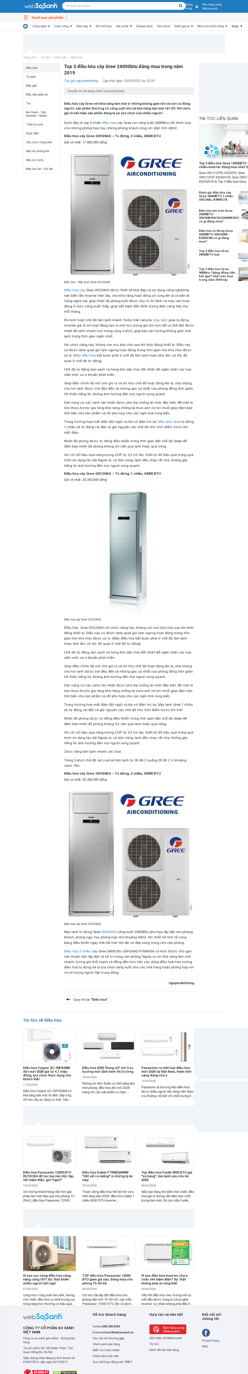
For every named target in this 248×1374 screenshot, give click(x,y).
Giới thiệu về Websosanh (165, 1338)
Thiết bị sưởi (34, 124)
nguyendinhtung (181, 983)
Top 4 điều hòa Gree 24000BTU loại (214, 252)
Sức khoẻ (163, 26)
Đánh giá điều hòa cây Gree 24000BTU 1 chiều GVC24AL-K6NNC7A (216, 196)
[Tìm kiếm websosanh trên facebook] (206, 1333)
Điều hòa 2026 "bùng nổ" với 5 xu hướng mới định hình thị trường (107, 1069)
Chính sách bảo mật (106, 1356)
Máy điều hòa (85, 355)
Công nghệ (40, 26)
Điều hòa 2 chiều (77, 951)
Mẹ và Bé (123, 26)
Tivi (28, 103)
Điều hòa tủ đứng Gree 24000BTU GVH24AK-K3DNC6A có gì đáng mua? (216, 236)
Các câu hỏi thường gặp (108, 1338)
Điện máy (82, 26)
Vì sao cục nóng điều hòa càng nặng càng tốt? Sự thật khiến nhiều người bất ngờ (47, 1279)
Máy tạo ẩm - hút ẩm (39, 168)
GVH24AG (108, 932)
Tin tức (45, 57)
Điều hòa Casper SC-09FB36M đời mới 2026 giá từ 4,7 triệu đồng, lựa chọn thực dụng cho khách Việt (47, 1073)
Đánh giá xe (182, 26)
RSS (205, 1346)
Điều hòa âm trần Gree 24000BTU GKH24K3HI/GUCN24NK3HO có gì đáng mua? (219, 216)
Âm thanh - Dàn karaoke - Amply (36, 114)
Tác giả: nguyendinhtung (81, 80)
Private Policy (211, 1340)
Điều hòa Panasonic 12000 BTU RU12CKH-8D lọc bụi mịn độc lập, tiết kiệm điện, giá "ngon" (48, 1176)
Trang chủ (29, 57)
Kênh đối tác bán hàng (164, 1350)
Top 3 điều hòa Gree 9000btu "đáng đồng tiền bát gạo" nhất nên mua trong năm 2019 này (217, 274)
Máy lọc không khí (37, 151)
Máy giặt (31, 85)
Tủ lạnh (31, 76)
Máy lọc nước (35, 160)
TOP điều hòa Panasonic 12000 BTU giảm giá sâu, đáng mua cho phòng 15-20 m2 (107, 1279)
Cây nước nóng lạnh (39, 142)
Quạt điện (32, 133)
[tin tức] (25, 26)
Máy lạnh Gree (169, 422)
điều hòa (109, 123)
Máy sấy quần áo (37, 94)
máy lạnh (160, 320)
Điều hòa (76, 57)
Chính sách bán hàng (106, 1344)
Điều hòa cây (74, 290)
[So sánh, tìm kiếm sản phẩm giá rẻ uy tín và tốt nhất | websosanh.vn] (41, 6)
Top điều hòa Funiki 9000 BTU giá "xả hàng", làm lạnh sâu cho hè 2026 (166, 1176)
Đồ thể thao (104, 26)
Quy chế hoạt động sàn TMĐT (112, 1362)
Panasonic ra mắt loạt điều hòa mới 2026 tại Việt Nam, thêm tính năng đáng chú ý (166, 1071)
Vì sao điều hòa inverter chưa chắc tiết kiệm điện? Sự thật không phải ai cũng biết (164, 1279)
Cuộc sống (61, 26)
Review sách (144, 26)
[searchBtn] (181, 6)
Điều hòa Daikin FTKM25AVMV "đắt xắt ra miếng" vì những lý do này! (107, 1176)
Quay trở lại (90, 999)
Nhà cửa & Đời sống (211, 26)
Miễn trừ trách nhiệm (106, 1350)
